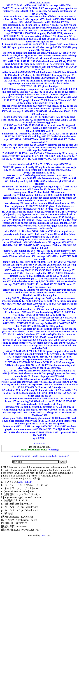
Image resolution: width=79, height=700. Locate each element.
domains (63, 456)
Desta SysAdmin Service (34, 449)
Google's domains (39, 456)
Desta (43, 535)
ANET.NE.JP (25, 482)
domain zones (39, 2)
